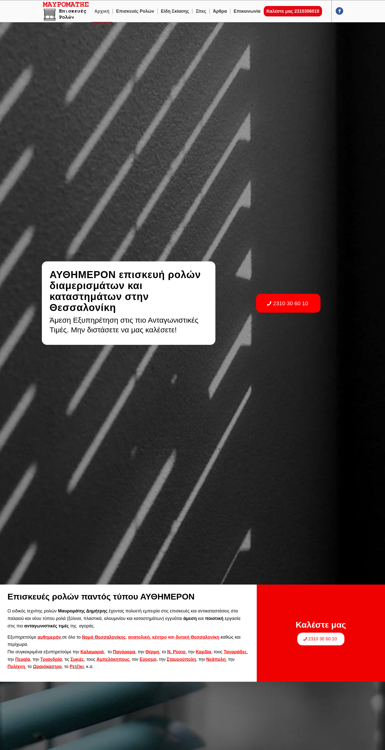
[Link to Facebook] (339, 11)
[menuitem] (102, 11)
